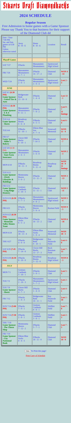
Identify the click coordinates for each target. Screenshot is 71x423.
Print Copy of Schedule (35, 356)
